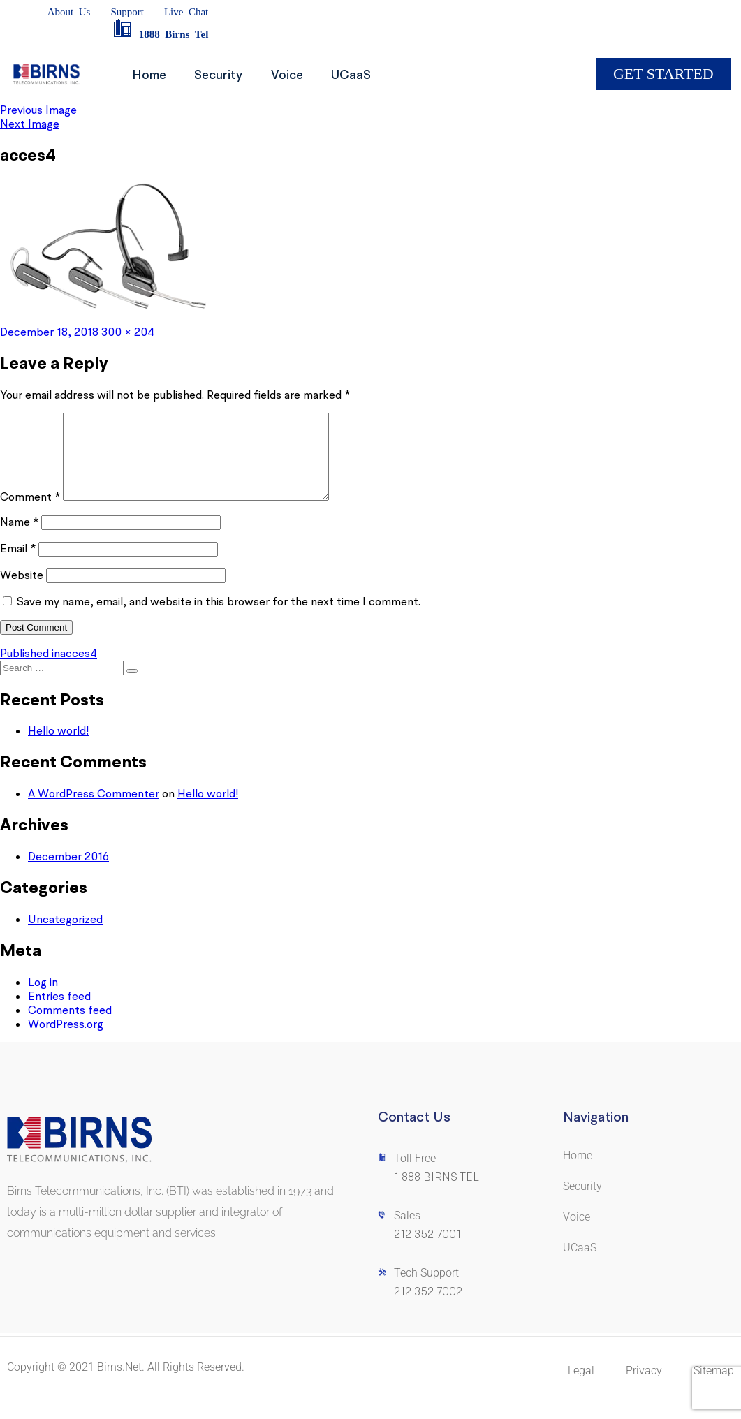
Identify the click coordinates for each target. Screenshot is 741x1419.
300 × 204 (127, 332)
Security (229, 74)
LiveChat (186, 11)
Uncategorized (65, 936)
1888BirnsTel (160, 34)
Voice (304, 74)
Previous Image (38, 110)
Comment (30, 513)
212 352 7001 (427, 1251)
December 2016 (68, 873)
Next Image (29, 124)
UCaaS (375, 74)
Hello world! (58, 747)
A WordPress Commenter (93, 810)
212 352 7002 (428, 1308)
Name (19, 538)
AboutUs (69, 11)
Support (127, 11)
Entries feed (59, 1013)
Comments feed (70, 1027)
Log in (43, 999)
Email (18, 565)
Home (152, 74)
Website (21, 591)
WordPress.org (65, 1040)
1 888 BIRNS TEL (436, 1193)
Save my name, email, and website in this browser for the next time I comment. (218, 618)
